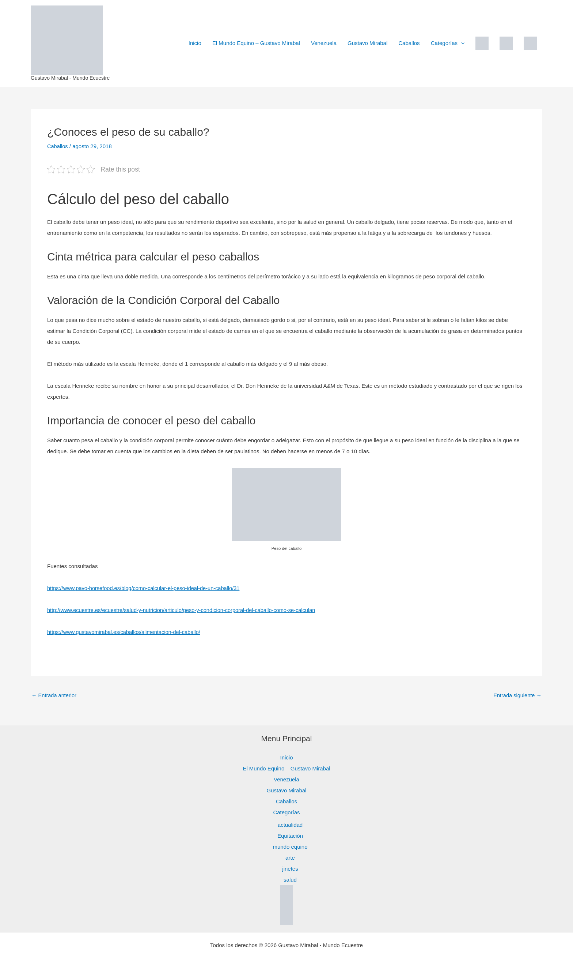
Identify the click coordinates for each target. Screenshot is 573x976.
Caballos (409, 43)
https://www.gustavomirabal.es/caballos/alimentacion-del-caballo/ (126, 632)
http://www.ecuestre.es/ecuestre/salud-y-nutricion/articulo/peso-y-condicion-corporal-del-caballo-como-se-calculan (185, 610)
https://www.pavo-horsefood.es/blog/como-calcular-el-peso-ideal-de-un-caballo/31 (146, 588)
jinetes (290, 868)
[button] (461, 43)
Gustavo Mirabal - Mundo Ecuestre (70, 78)
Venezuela (324, 43)
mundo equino (290, 846)
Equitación (290, 835)
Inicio (195, 43)
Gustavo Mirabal (367, 43)
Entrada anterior (54, 695)
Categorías (447, 43)
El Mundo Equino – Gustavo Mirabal (256, 43)
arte (290, 857)
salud (290, 879)
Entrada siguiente (517, 695)
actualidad (290, 824)
